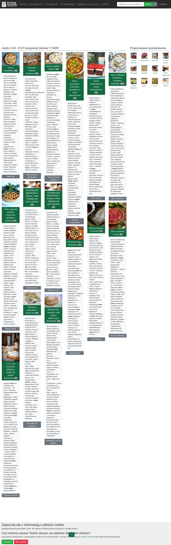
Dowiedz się (85, 537)
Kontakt (105, 4)
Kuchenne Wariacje (118, 336)
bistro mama (96, 198)
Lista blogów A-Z (36, 4)
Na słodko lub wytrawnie (32, 424)
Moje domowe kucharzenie (32, 176)
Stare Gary (11, 176)
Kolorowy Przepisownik (75, 221)
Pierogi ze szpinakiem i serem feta (32, 310)
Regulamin (88, 4)
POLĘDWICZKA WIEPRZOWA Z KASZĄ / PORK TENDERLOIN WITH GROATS (32, 197)
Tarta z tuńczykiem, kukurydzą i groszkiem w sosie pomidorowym (75, 89)
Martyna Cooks (32, 288)
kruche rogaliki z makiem (53, 67)
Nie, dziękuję (21, 542)
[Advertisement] (85, 27)
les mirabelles (96, 339)
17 (71, 534)
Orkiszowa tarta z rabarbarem (74, 243)
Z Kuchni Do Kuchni (10, 495)
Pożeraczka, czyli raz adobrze (53, 442)
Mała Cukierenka (117, 199)
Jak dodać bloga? (67, 4)
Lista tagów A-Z (51, 4)
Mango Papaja (10, 329)
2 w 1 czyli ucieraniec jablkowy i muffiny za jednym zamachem (10, 371)
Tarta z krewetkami (11, 69)
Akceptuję (7, 542)
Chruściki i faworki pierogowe (32, 71)
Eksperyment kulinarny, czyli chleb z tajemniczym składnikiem (53, 315)
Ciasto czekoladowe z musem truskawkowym (96, 87)
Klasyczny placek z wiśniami (96, 229)
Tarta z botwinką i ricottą (118, 232)
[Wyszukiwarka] (130, 4)
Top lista (23, 4)
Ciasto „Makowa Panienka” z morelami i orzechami (117, 79)
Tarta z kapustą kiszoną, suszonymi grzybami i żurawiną (10, 215)
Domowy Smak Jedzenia (53, 178)
